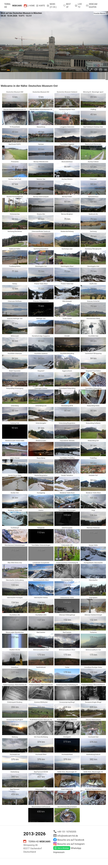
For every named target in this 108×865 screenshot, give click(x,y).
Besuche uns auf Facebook (70, 840)
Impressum (59, 852)
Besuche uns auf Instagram (71, 844)
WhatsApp (76, 848)
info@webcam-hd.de (67, 835)
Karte (40, 5)
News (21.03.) (52, 5)
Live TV (78, 5)
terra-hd (13, 5)
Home (30, 5)
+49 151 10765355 (66, 831)
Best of (67, 5)
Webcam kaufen (91, 5)
